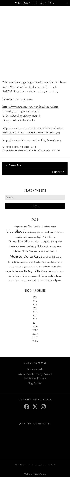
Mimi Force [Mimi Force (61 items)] (14, 262)
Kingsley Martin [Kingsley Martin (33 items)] (21, 251)
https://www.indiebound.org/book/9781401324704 (31, 140)
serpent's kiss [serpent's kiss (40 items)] (12, 271)
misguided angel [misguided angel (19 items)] (26, 262)
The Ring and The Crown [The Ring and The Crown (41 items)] (35, 271)
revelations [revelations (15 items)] (38, 267)
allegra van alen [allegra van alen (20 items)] (20, 226)
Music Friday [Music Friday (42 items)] (40, 262)
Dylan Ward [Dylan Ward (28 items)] (42, 237)
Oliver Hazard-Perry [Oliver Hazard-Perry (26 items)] (17, 267)
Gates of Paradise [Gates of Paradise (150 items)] (19, 241)
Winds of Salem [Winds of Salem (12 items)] (14, 281)
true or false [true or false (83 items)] (21, 276)
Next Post (58, 171)
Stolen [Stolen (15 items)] (21, 272)
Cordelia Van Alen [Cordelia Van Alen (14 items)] (21, 237)
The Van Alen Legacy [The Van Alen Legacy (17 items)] (56, 271)
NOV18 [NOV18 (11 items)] (59, 262)
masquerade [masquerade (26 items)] (51, 251)
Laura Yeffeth (40, 474)
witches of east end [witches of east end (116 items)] (39, 280)
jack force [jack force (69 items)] (40, 246)
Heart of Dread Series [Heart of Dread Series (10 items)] (27, 247)
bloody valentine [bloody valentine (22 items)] (49, 226)
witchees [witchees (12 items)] (24, 281)
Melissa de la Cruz (35, 3)
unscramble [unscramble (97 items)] (34, 276)
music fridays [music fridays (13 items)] (51, 262)
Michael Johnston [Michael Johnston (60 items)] (52, 257)
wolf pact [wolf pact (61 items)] (56, 280)
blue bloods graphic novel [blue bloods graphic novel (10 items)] (35, 232)
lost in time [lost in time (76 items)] (39, 251)
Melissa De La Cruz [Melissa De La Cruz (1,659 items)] (25, 256)
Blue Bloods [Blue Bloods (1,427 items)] (16, 231)
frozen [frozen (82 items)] (52, 237)
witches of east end (49, 150)
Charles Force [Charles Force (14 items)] (59, 232)
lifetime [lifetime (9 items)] (31, 251)
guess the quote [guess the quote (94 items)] (53, 241)
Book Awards (35, 369)
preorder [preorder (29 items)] (30, 267)
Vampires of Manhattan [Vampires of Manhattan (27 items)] (51, 276)
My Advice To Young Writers (35, 374)
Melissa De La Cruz (25, 150)
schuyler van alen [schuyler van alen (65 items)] (52, 266)
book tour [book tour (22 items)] (49, 232)
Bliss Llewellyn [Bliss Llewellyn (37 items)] (34, 226)
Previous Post (13, 165)
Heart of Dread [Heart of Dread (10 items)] (14, 247)
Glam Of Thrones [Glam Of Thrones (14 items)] (37, 242)
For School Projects (35, 378)
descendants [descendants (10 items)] (32, 237)
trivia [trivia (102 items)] (11, 276)
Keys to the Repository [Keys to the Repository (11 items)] (53, 247)
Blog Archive (35, 383)
